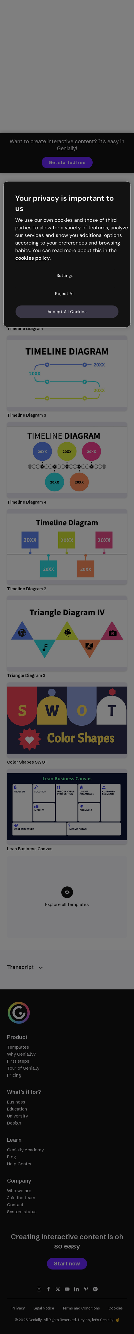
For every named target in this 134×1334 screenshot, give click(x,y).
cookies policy (32, 257)
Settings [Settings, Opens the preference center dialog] (65, 275)
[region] (66, 254)
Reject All (64, 293)
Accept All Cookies (67, 311)
